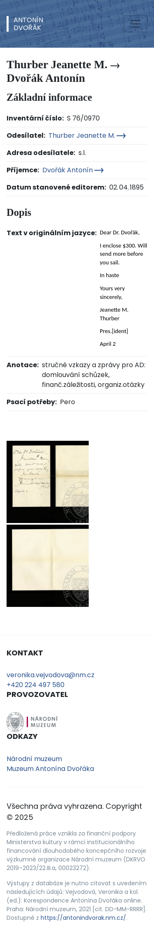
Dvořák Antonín (72, 170)
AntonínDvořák (28, 24)
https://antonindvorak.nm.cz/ (83, 918)
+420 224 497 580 (35, 685)
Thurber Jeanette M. (87, 135)
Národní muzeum (34, 759)
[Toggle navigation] (135, 23)
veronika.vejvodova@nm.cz (50, 675)
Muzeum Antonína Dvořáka (50, 768)
